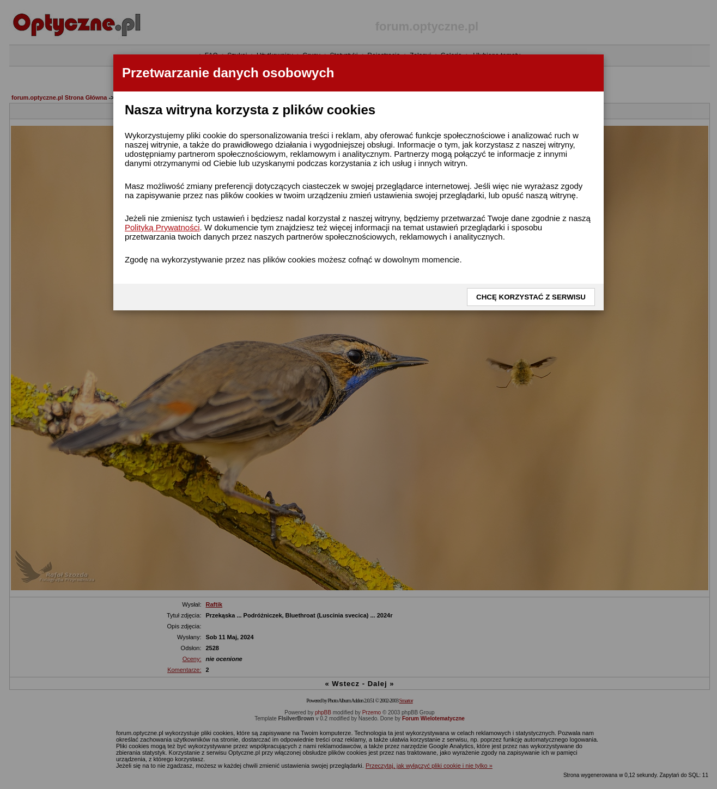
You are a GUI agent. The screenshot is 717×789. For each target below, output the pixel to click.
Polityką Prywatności (162, 227)
